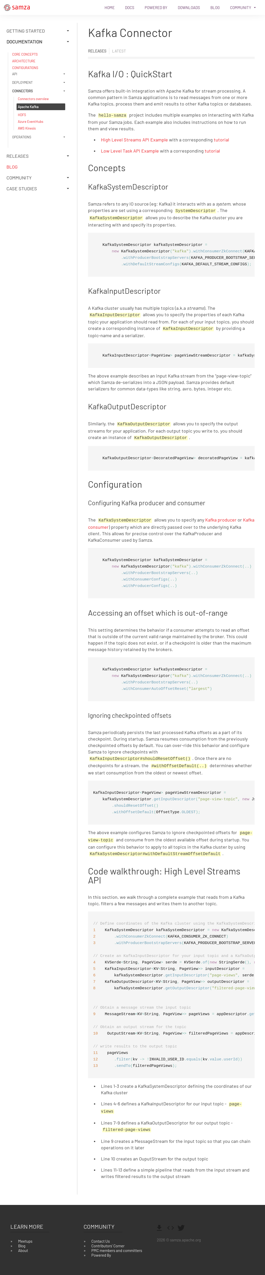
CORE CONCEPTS (25, 54)
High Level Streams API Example (134, 139)
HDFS (22, 115)
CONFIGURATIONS (25, 68)
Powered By (156, 7)
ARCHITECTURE (23, 61)
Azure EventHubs (30, 121)
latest (119, 51)
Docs (129, 7)
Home (110, 7)
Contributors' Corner (107, 1237)
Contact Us (100, 1233)
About (23, 1242)
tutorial (221, 139)
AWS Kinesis (27, 128)
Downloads (189, 7)
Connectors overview (33, 99)
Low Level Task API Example (130, 150)
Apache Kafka (28, 107)
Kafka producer (221, 516)
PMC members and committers (116, 1242)
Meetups (25, 1233)
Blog (215, 7)
